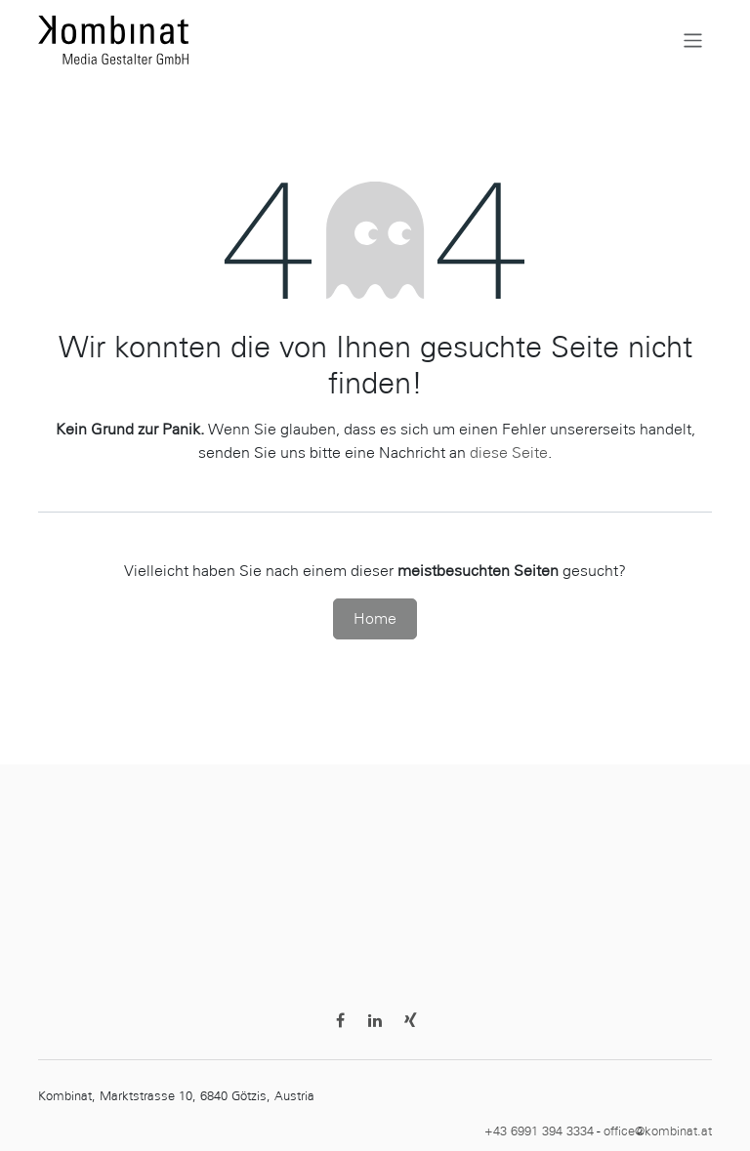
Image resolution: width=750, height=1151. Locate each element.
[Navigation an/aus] (693, 40)
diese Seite (509, 452)
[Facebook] (339, 1020)
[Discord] (410, 1020)
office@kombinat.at (658, 1131)
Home (375, 618)
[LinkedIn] (375, 1020)
